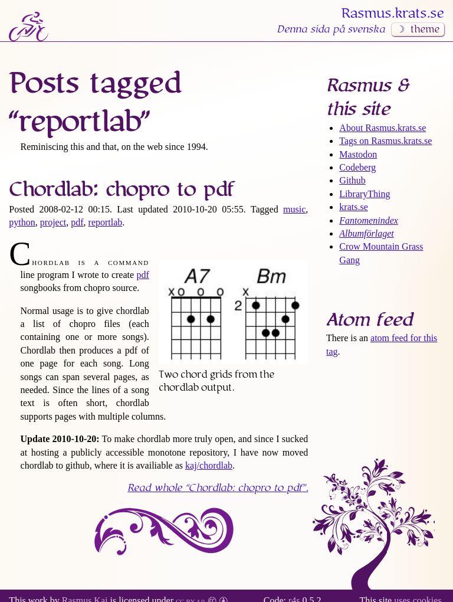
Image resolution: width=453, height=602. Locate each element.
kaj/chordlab (208, 465)
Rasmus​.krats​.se (393, 13)
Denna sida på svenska (331, 29)
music (294, 209)
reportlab (105, 222)
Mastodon (358, 154)
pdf (77, 222)
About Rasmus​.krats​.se (382, 128)
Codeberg (357, 167)
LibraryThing (364, 194)
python (22, 222)
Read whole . (217, 488)
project (53, 222)
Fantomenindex (368, 220)
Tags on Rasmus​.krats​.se (385, 141)
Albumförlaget (366, 233)
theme (425, 29)
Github (352, 180)
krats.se (353, 207)
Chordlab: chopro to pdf (122, 189)
